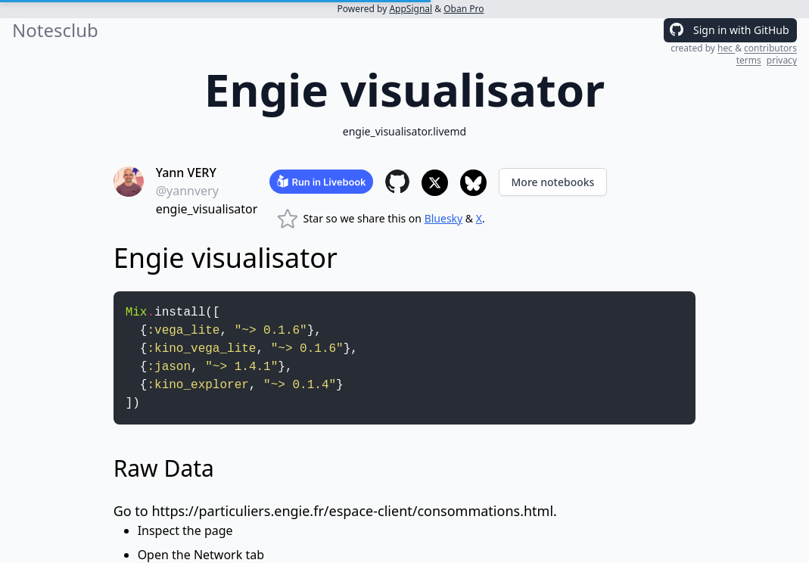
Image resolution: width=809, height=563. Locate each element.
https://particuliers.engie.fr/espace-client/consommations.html (352, 511)
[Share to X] (435, 183)
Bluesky (444, 218)
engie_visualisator (207, 209)
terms (748, 60)
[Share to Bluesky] (473, 183)
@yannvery (187, 190)
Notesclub (55, 30)
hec (726, 48)
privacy (782, 60)
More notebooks (553, 182)
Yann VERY (186, 172)
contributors (770, 48)
